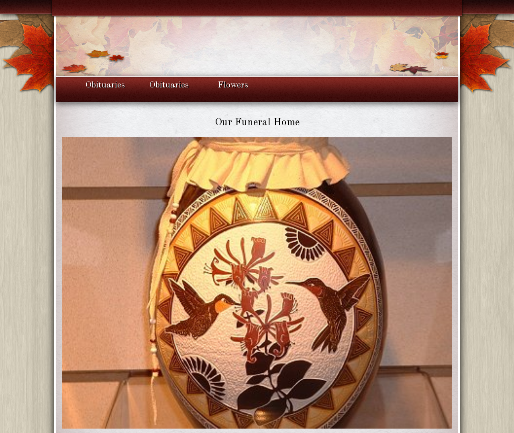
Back (257, 413)
